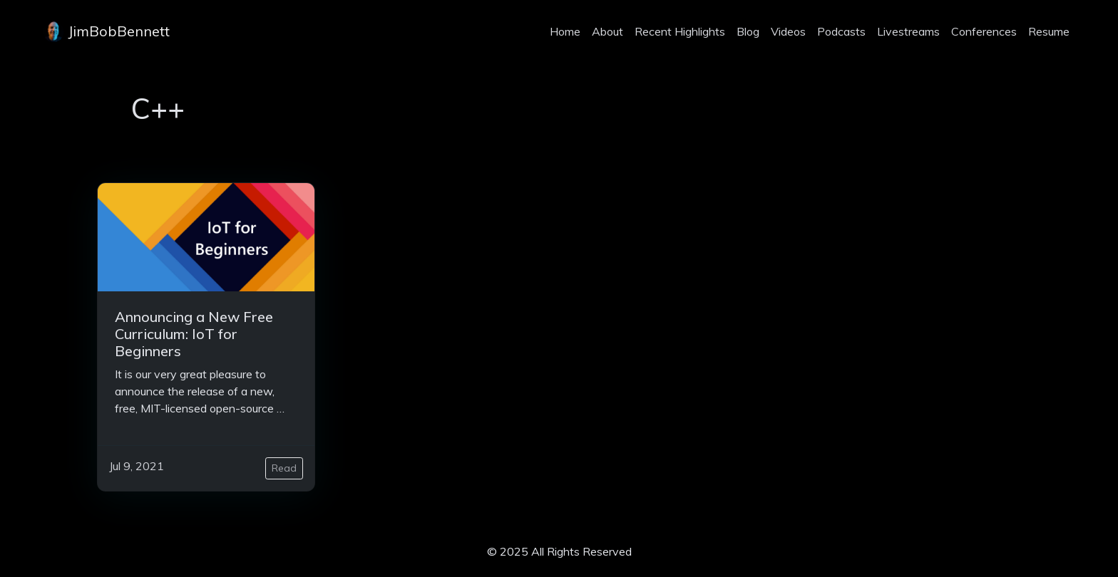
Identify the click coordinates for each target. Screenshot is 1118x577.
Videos (788, 31)
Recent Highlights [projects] (680, 31)
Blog (748, 31)
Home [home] (565, 31)
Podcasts (841, 31)
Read (284, 468)
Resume (1049, 31)
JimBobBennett (106, 31)
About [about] (607, 31)
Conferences (984, 31)
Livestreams (908, 31)
